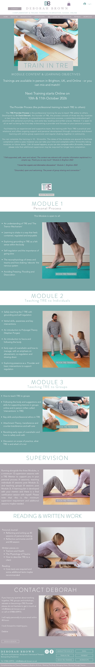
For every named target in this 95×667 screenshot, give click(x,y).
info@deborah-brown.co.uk (26, 661)
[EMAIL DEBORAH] (66, 632)
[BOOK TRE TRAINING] (46, 195)
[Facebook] (52, 652)
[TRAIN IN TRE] (65, 655)
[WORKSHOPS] (84, 659)
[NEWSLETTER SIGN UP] (65, 651)
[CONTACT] (14, 8)
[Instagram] (47, 652)
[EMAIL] (84, 651)
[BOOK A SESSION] (10, 641)
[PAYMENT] (84, 655)
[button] (68, 4)
